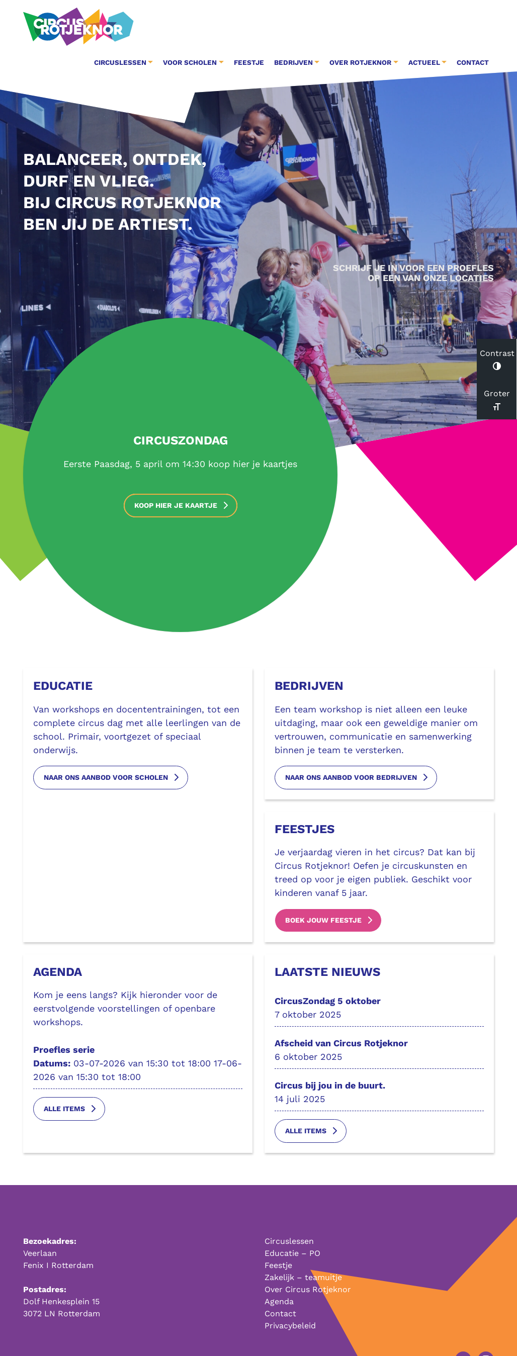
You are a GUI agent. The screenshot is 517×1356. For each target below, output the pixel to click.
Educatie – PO (292, 1253)
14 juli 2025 (379, 1095)
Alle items (64, 1113)
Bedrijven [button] (293, 62)
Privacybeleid (290, 1325)
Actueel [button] (424, 62)
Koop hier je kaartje (175, 505)
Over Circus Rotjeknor (308, 1289)
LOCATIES (472, 278)
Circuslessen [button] (120, 62)
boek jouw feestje (323, 924)
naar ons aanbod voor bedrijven (351, 781)
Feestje (249, 62)
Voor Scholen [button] (190, 62)
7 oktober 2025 (379, 1011)
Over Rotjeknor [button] (360, 62)
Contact (473, 62)
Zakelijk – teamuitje (303, 1277)
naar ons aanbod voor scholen (106, 781)
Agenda (279, 1301)
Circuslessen (289, 1241)
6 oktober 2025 (379, 1053)
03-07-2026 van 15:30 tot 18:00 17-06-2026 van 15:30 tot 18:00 (137, 1066)
